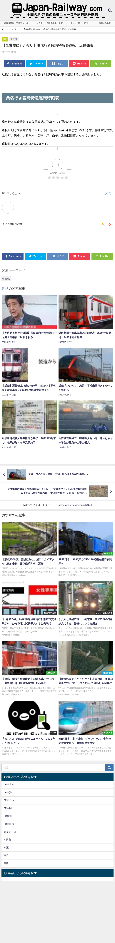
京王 (6, 847)
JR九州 (8, 816)
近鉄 (5, 39)
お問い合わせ (105, 23)
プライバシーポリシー (81, 23)
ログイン (107, 193)
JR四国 (8, 808)
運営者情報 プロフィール (16, 23)
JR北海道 (9, 824)
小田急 (7, 839)
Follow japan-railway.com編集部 (74, 505)
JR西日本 (9, 800)
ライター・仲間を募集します (49, 23)
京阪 (6, 863)
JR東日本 (9, 784)
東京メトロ (10, 832)
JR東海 (8, 792)
